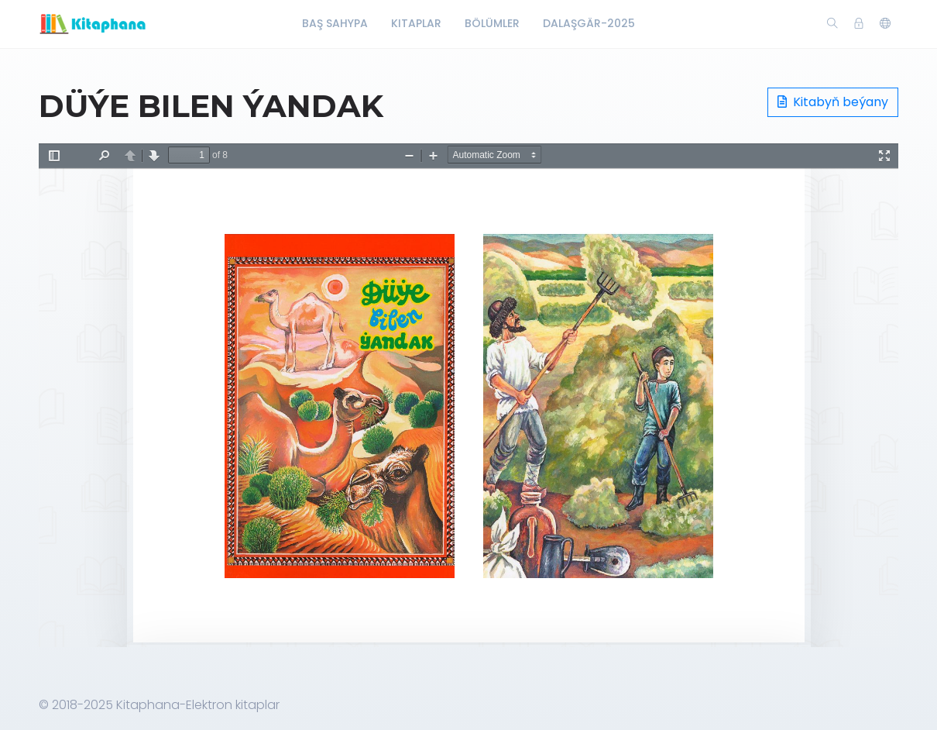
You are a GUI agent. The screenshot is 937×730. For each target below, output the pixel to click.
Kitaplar (416, 23)
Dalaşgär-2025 (589, 23)
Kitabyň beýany (832, 102)
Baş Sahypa (335, 23)
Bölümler (492, 23)
